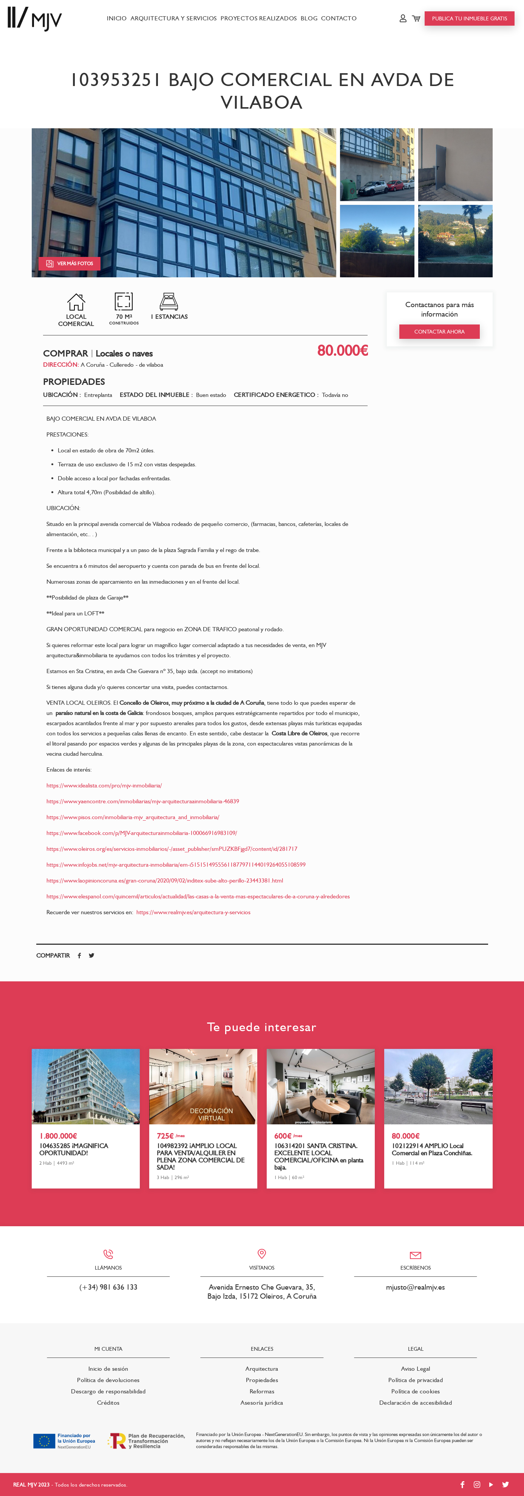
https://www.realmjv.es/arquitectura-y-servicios (193, 912)
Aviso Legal (415, 1368)
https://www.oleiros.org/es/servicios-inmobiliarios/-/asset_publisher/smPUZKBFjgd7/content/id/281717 (171, 848)
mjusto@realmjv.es (415, 1287)
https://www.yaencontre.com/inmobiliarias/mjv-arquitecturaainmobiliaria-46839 (142, 801)
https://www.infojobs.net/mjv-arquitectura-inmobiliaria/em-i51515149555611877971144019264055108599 (176, 864)
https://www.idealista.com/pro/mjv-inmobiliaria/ (104, 785)
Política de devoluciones (108, 1380)
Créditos (108, 1402)
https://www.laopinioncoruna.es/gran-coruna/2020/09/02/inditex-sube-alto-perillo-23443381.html (164, 880)
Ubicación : (62, 395)
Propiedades (262, 1380)
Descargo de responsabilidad (108, 1391)
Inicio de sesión (108, 1368)
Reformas (262, 1391)
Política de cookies (415, 1391)
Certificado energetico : (276, 395)
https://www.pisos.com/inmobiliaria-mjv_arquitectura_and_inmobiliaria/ (132, 817)
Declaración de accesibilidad (415, 1402)
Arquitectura (262, 1368)
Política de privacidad (415, 1380)
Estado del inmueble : (156, 395)
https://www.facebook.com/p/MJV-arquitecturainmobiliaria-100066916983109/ (141, 832)
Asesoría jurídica (262, 1402)
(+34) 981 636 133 (108, 1287)
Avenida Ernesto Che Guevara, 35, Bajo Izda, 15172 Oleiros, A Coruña (262, 1291)
